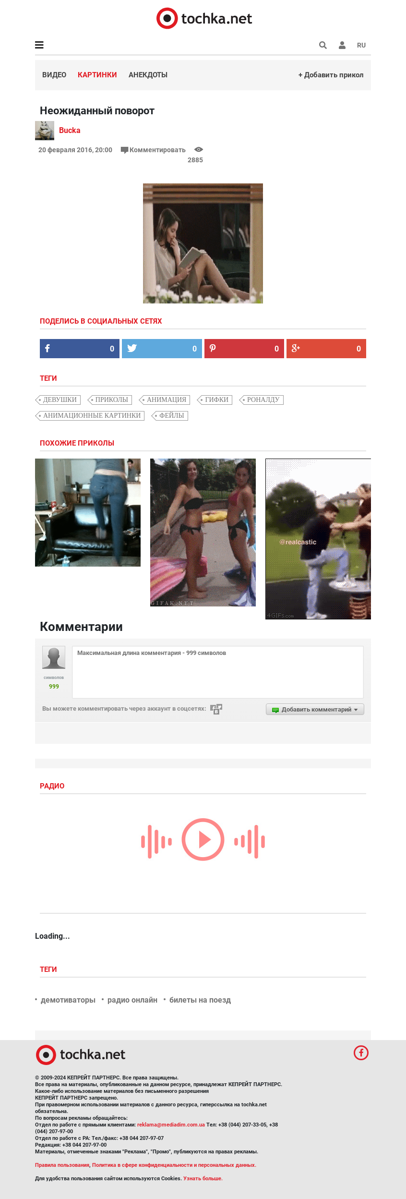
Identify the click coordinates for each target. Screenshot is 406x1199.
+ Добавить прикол (331, 75)
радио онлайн (132, 1000)
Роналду (263, 399)
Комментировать (154, 150)
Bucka (70, 130)
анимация (166, 399)
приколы (112, 399)
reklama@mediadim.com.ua (171, 1125)
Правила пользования (62, 1165)
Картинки (97, 75)
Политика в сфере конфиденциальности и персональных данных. (174, 1165)
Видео (54, 75)
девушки (60, 399)
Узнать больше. (203, 1178)
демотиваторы (68, 1000)
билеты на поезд (200, 1000)
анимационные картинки (92, 415)
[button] (342, 45)
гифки (216, 399)
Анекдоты (148, 75)
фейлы (171, 415)
